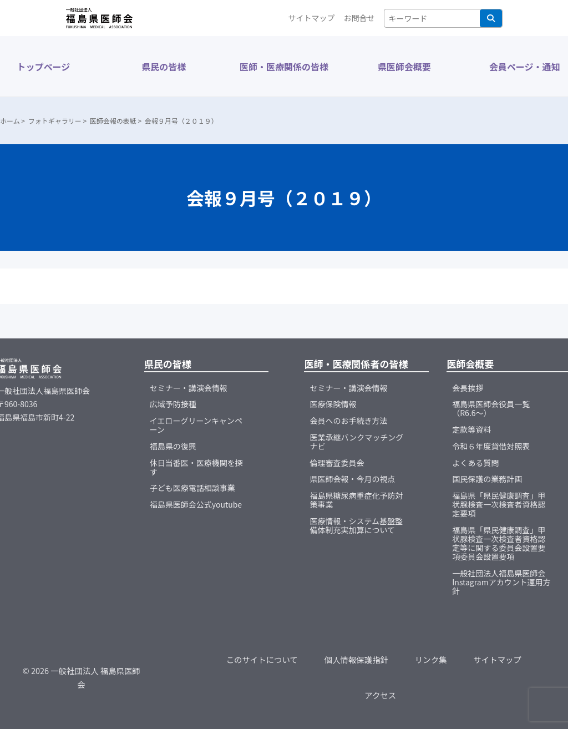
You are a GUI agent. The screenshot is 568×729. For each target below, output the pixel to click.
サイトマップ (311, 17)
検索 (491, 18)
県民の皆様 (163, 66)
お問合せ (359, 17)
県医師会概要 (404, 66)
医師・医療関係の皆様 (284, 66)
